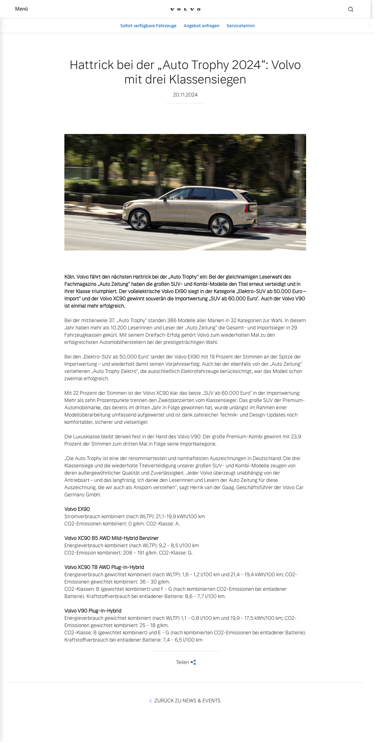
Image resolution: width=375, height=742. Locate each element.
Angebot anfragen (201, 25)
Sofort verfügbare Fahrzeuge (148, 25)
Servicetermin (241, 25)
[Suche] (351, 9)
